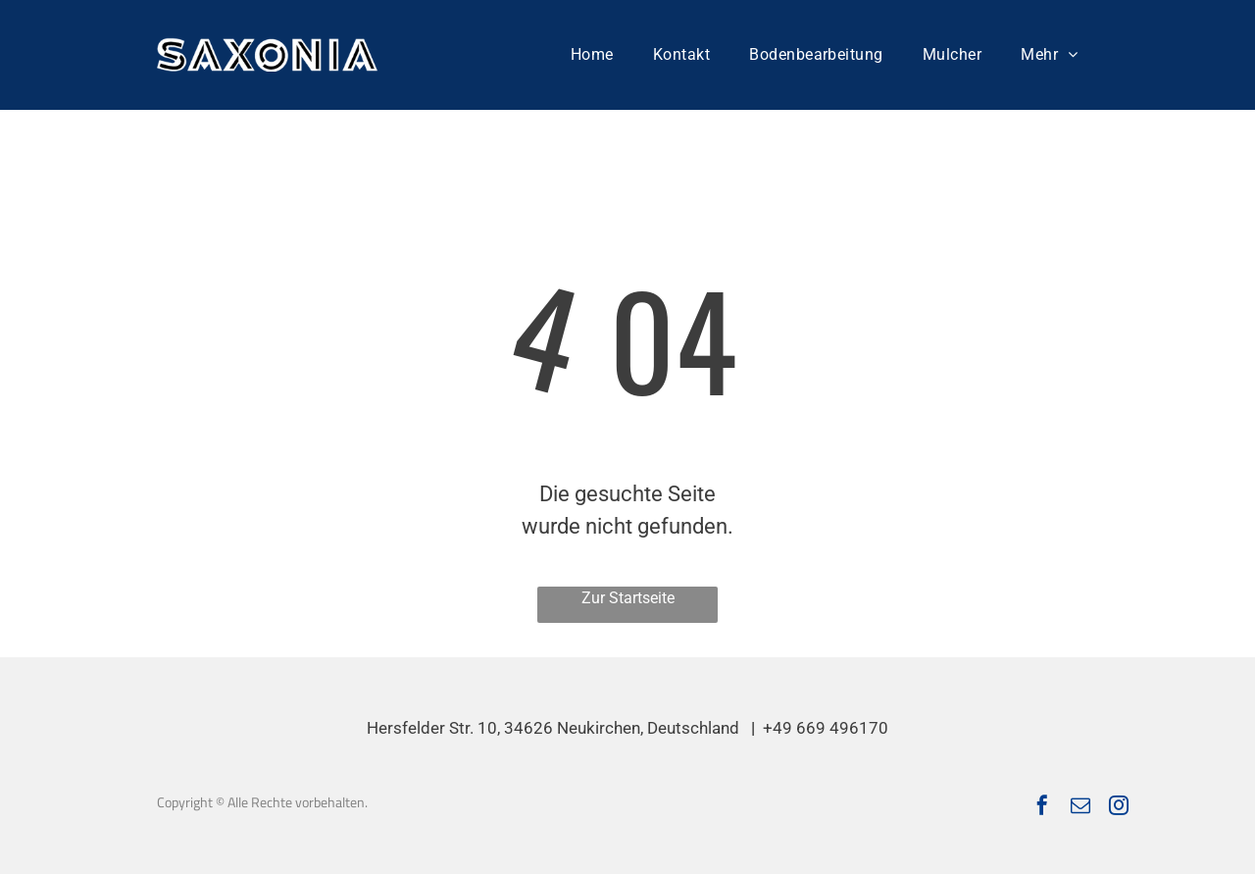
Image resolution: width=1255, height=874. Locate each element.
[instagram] (1118, 808)
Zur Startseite (628, 598)
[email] (1080, 808)
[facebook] (1042, 808)
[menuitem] (592, 55)
